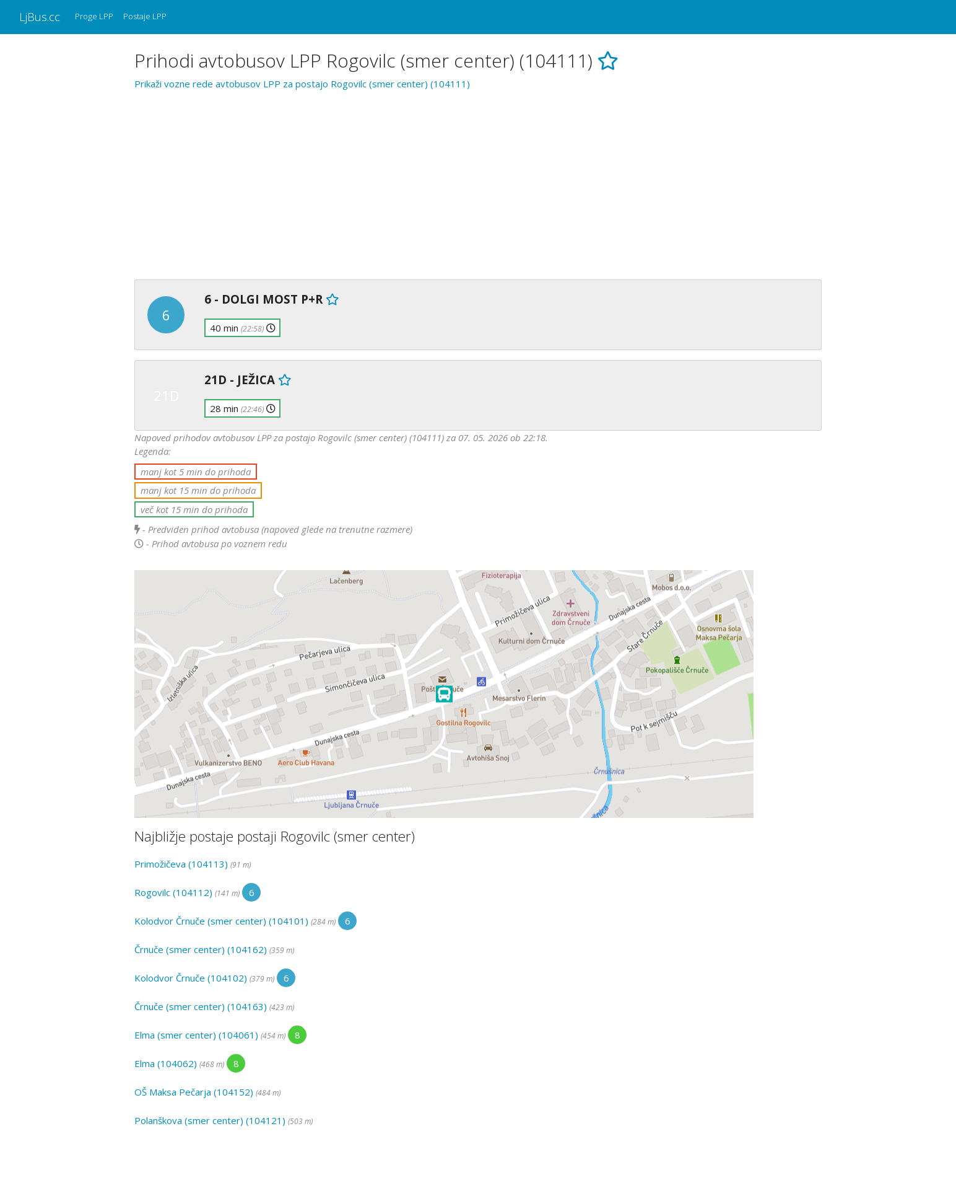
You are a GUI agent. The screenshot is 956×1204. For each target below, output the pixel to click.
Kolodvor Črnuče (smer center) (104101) (221, 921)
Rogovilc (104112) (173, 892)
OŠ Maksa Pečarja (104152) (193, 1092)
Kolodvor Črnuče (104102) (190, 978)
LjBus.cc (39, 16)
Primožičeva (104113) (181, 864)
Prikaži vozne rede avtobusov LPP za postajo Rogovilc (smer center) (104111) (302, 83)
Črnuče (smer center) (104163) (200, 1006)
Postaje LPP (145, 16)
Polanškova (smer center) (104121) (209, 1120)
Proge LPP (94, 16)
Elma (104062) (165, 1063)
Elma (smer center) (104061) (196, 1035)
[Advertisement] (478, 183)
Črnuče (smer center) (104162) (200, 949)
